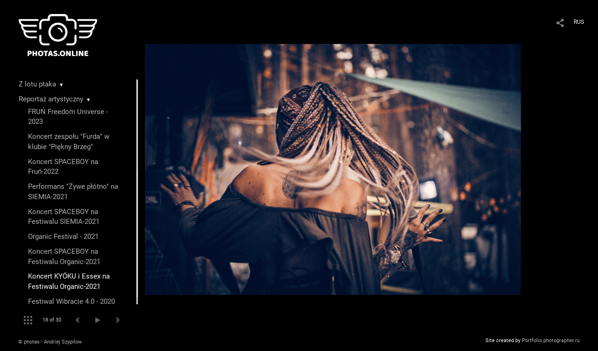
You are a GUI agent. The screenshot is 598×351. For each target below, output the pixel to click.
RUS (579, 22)
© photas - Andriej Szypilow (50, 342)
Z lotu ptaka (37, 84)
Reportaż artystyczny (51, 99)
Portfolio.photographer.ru (551, 340)
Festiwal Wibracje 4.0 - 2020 (71, 301)
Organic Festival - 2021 (63, 236)
